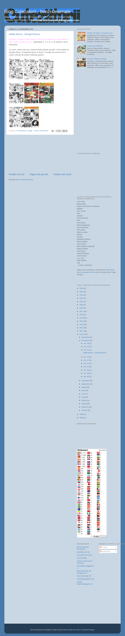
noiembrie (85, 340)
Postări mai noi (16, 174)
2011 (82, 331)
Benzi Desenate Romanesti (83, 548)
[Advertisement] (40, 153)
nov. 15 (86, 363)
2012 (82, 328)
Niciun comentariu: (41, 131)
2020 (82, 305)
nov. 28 (86, 343)
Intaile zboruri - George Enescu (24, 34)
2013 (82, 324)
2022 (82, 298)
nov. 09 (86, 370)
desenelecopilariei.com (85, 579)
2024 (82, 292)
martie (84, 404)
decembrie (86, 337)
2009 (82, 414)
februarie (85, 407)
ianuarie (85, 410)
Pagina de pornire (39, 174)
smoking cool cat (83, 552)
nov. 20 (86, 350)
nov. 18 (86, 357)
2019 (82, 308)
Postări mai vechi (62, 174)
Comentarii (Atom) (26, 179)
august (84, 387)
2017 (82, 311)
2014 (82, 321)
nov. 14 (86, 367)
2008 (82, 418)
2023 (82, 295)
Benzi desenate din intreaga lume (84, 572)
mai (83, 397)
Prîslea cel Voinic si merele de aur (99, 33)
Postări (103, 547)
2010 (82, 334)
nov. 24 (86, 346)
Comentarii (105, 551)
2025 (82, 288)
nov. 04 (86, 376)
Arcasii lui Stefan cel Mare (97, 59)
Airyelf (77, 630)
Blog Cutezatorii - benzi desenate (37, 11)
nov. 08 (86, 373)
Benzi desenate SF (84, 576)
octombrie (85, 381)
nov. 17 (86, 360)
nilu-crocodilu (82, 558)
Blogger (91, 630)
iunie (84, 394)
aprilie (84, 400)
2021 (82, 301)
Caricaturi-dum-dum (84, 555)
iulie (83, 390)
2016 (82, 315)
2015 (82, 318)
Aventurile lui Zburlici (95, 46)
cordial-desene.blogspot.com (85, 583)
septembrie (86, 384)
